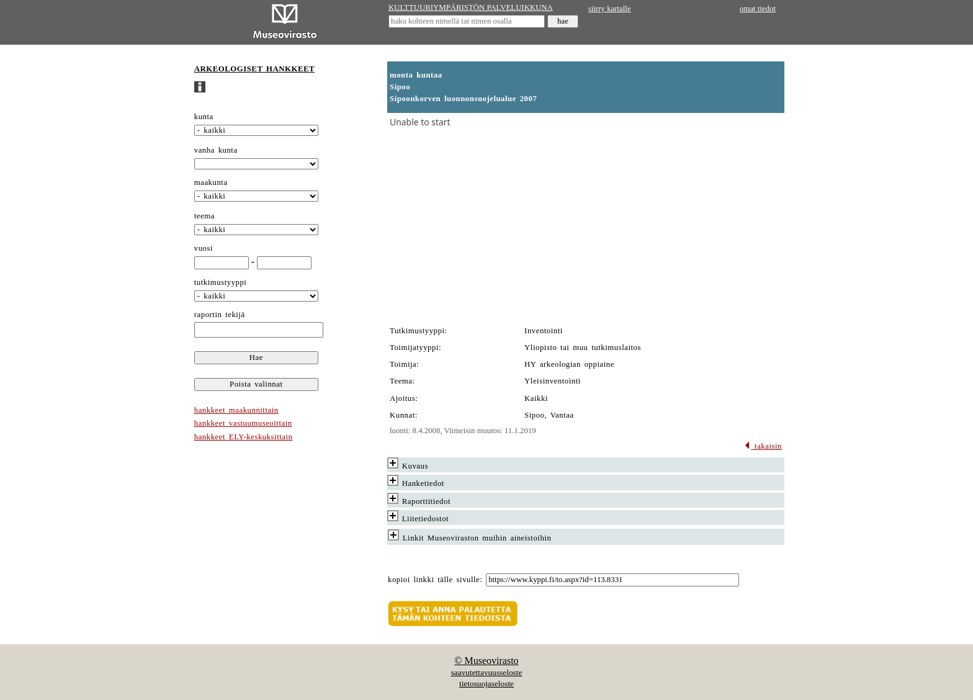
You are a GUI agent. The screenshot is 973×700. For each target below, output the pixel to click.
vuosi (203, 248)
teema (204, 216)
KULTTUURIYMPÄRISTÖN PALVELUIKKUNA (470, 7)
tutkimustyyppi (220, 282)
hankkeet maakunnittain (236, 410)
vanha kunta (216, 150)
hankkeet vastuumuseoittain (243, 423)
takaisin (763, 446)
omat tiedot (758, 8)
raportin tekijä (219, 314)
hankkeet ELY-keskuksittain (243, 437)
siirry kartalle (609, 8)
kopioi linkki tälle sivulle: (435, 579)
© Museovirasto (486, 660)
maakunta (211, 182)
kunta (203, 116)
